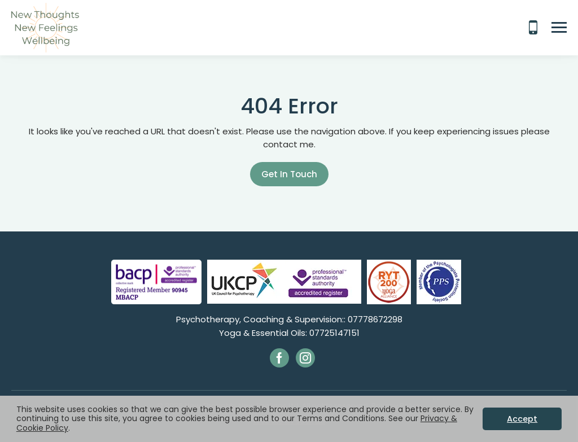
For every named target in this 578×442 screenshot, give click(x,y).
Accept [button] (522, 419)
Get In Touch (289, 174)
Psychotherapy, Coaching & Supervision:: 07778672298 (289, 319)
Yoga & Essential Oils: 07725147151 (289, 333)
